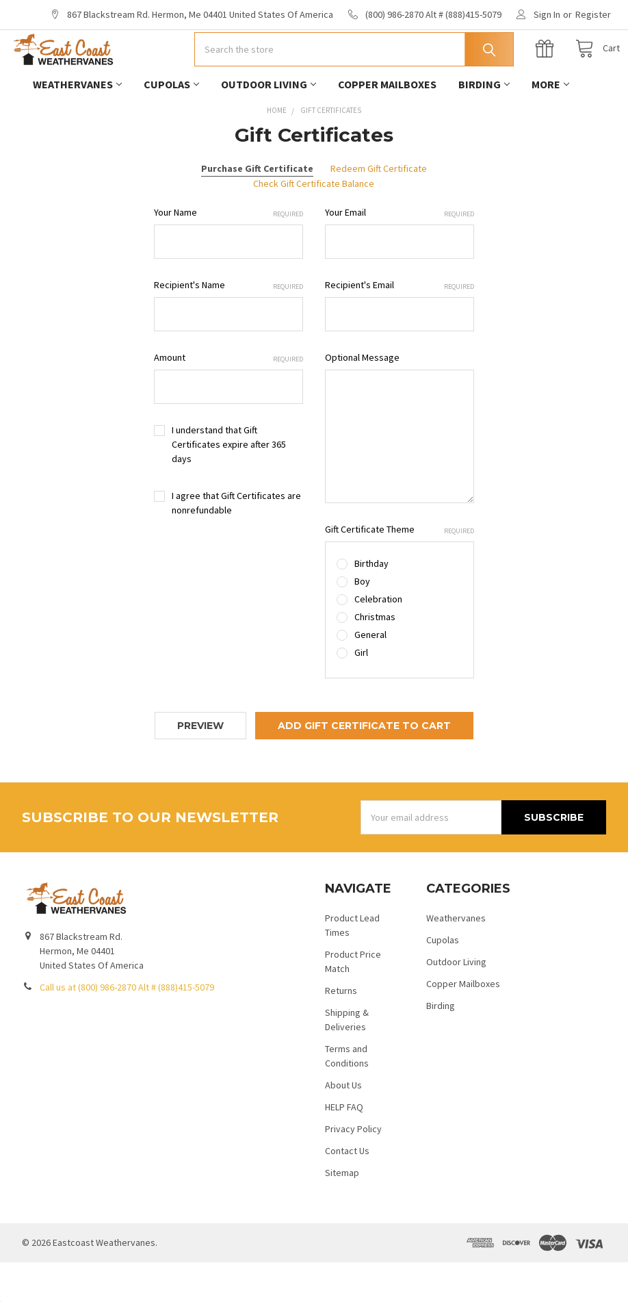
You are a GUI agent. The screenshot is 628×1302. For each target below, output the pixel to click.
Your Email (399, 252)
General (370, 674)
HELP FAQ (344, 1146)
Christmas (374, 656)
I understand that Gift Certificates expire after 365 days (229, 484)
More (550, 124)
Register (593, 14)
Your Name (228, 252)
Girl (361, 692)
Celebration (378, 639)
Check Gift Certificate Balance (313, 223)
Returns (341, 1030)
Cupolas (171, 124)
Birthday (371, 603)
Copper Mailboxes (387, 124)
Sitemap (342, 1212)
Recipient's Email (399, 324)
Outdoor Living (268, 124)
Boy (362, 621)
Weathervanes (77, 124)
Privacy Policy (353, 1168)
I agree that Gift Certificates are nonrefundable (236, 542)
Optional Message (362, 397)
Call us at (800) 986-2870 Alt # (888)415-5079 (127, 1027)
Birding (484, 124)
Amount (228, 397)
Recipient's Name (228, 324)
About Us (343, 1125)
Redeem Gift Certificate (378, 208)
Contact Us (347, 1190)
